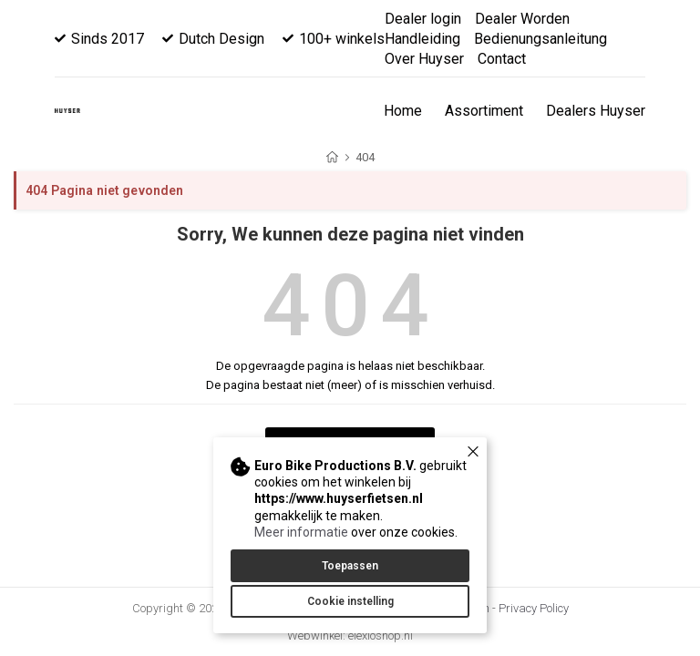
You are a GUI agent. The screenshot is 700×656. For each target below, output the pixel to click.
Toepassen (350, 565)
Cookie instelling (350, 601)
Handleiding (422, 38)
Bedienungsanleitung (540, 38)
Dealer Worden (522, 18)
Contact (502, 58)
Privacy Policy (534, 608)
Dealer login (423, 18)
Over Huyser (424, 58)
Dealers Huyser (595, 110)
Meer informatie (301, 532)
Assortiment (484, 110)
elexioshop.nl (380, 635)
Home (403, 110)
